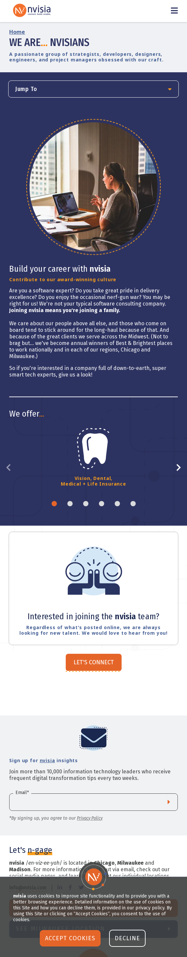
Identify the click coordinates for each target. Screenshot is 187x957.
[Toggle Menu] (174, 11)
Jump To (26, 89)
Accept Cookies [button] (70, 938)
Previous (11, 468)
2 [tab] (70, 503)
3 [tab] (85, 503)
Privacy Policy (90, 818)
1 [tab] (54, 503)
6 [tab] (133, 503)
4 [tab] (101, 503)
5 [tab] (117, 503)
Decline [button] (127, 938)
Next (176, 468)
